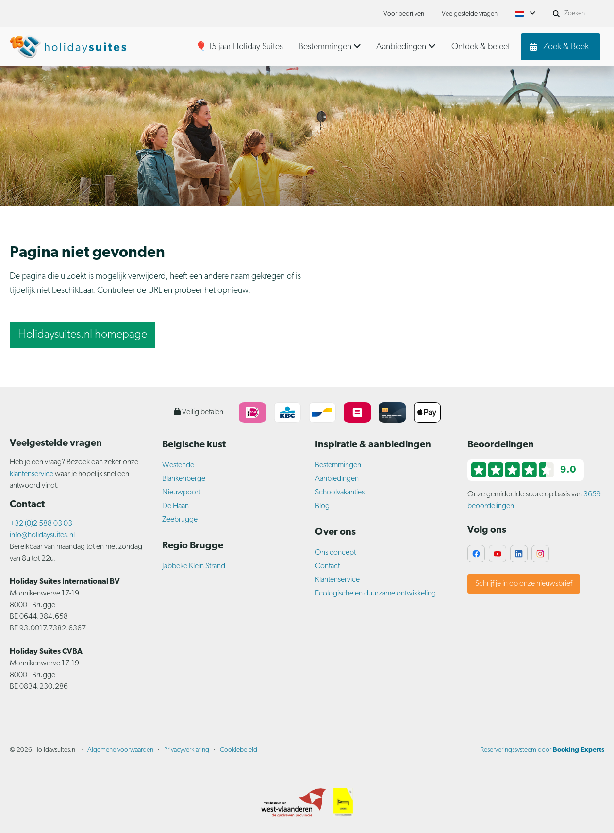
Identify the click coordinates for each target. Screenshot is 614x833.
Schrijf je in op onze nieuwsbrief (523, 584)
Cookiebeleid (238, 750)
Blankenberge (183, 479)
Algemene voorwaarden (120, 750)
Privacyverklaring (186, 750)
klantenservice (31, 474)
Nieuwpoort (181, 492)
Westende (178, 465)
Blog (322, 506)
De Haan (175, 506)
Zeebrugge (180, 520)
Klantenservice (337, 580)
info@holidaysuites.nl (42, 535)
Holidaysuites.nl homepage (82, 334)
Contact (327, 566)
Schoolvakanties (340, 492)
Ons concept (335, 553)
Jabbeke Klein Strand (193, 566)
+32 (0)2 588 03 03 (41, 523)
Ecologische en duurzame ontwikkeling (375, 593)
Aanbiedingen (337, 479)
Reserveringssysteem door (542, 750)
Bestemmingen (338, 465)
